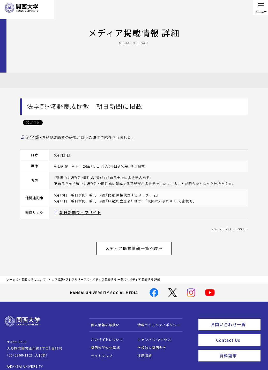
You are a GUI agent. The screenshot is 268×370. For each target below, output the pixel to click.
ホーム (11, 275)
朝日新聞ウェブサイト (77, 211)
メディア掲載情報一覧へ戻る (138, 245)
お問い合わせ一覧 (234, 319)
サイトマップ (99, 351)
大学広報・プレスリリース (69, 275)
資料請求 (238, 348)
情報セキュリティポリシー (156, 320)
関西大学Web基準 (103, 343)
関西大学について (33, 275)
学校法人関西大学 (149, 343)
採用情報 (142, 351)
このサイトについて (104, 335)
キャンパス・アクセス (152, 335)
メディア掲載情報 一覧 (108, 275)
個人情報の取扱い (102, 320)
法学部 (31, 137)
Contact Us (236, 334)
